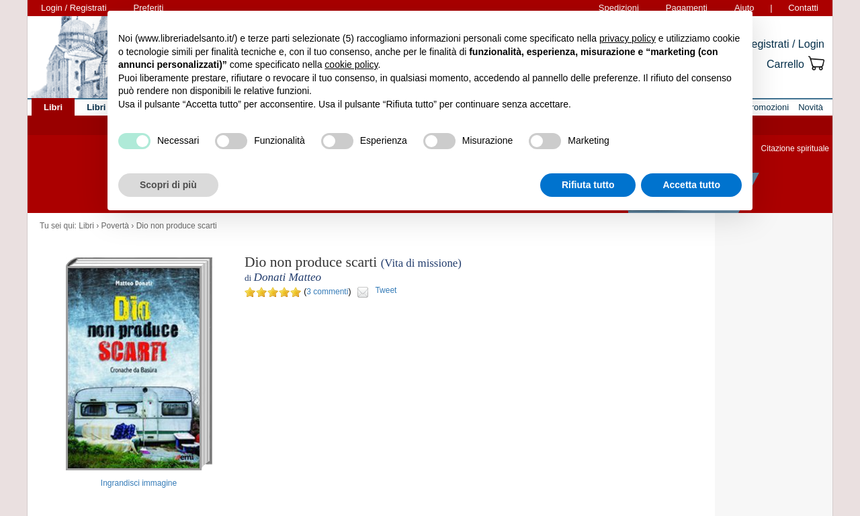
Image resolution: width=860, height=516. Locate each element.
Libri (86, 225)
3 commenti (327, 291)
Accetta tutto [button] (691, 184)
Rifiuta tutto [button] (588, 184)
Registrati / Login (784, 44)
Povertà (115, 225)
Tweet (385, 290)
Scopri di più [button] (168, 184)
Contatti (803, 8)
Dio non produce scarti (176, 225)
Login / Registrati (74, 8)
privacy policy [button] (627, 38)
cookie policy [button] (351, 64)
